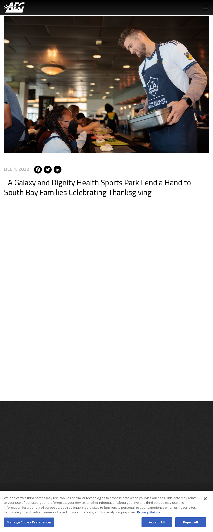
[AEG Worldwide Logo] (14, 7)
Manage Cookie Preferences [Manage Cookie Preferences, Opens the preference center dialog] (29, 524)
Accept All (157, 524)
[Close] (205, 500)
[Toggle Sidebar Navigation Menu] (205, 7)
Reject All (190, 524)
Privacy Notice (148, 514)
